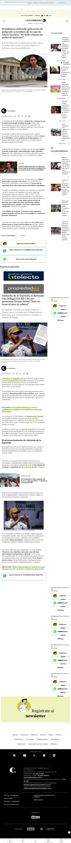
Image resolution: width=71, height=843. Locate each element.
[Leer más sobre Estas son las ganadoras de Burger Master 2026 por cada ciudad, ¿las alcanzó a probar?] (66, 187)
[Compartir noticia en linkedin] (29, 116)
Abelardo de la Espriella (10, 379)
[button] (68, 61)
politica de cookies (49, 3)
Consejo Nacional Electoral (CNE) (14, 381)
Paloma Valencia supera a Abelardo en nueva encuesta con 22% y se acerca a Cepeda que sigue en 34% (23, 568)
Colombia (21, 163)
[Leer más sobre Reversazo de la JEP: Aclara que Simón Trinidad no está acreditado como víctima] (66, 208)
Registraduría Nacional (35, 416)
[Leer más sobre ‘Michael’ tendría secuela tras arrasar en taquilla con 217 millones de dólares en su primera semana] (66, 110)
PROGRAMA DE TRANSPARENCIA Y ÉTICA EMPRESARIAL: (40, 783)
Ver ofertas (54, 301)
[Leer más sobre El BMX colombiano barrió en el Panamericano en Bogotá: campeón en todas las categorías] (66, 89)
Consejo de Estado (30, 467)
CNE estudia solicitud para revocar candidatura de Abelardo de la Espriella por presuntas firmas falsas (22, 410)
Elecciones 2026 (25, 476)
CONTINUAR (62, 2)
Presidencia (22, 235)
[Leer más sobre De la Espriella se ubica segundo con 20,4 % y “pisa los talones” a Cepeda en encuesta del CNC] (66, 132)
